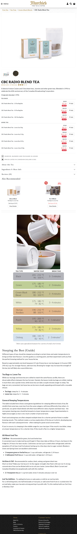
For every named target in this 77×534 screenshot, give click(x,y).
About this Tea (8, 165)
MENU (5, 4)
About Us (15, 520)
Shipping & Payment (44, 524)
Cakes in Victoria (18, 524)
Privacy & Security (44, 520)
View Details (13, 206)
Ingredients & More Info (11, 169)
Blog (14, 522)
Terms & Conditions (44, 526)
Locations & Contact (18, 528)
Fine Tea (5, 10)
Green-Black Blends (25, 10)
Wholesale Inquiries (44, 528)
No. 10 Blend (52, 198)
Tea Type (13, 10)
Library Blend (13, 198)
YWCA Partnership (18, 530)
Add (71, 103)
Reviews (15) (7, 174)
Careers (15, 526)
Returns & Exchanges (44, 522)
